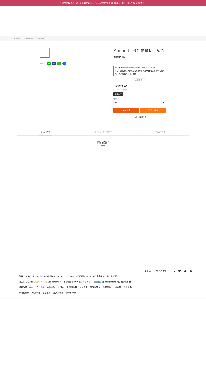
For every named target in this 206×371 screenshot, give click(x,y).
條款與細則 (71, 30)
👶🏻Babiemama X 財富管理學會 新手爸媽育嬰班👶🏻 (68, 19)
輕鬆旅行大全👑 (26, 25)
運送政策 (47, 30)
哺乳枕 (32, 38)
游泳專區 (95, 25)
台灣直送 (51, 25)
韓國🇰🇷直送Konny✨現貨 (30, 19)
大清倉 (61, 25)
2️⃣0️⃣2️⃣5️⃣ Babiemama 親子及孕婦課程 (112, 19)
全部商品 (17, 38)
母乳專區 (25, 38)
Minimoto (40, 38)
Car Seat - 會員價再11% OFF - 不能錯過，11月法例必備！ (92, 14)
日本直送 (40, 25)
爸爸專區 (83, 25)
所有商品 (129, 25)
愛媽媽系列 (72, 25)
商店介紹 (36, 30)
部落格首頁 (24, 30)
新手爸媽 (30, 14)
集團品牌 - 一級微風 (112, 25)
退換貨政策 (58, 30)
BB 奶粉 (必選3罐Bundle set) (49, 14)
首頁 (21, 14)
